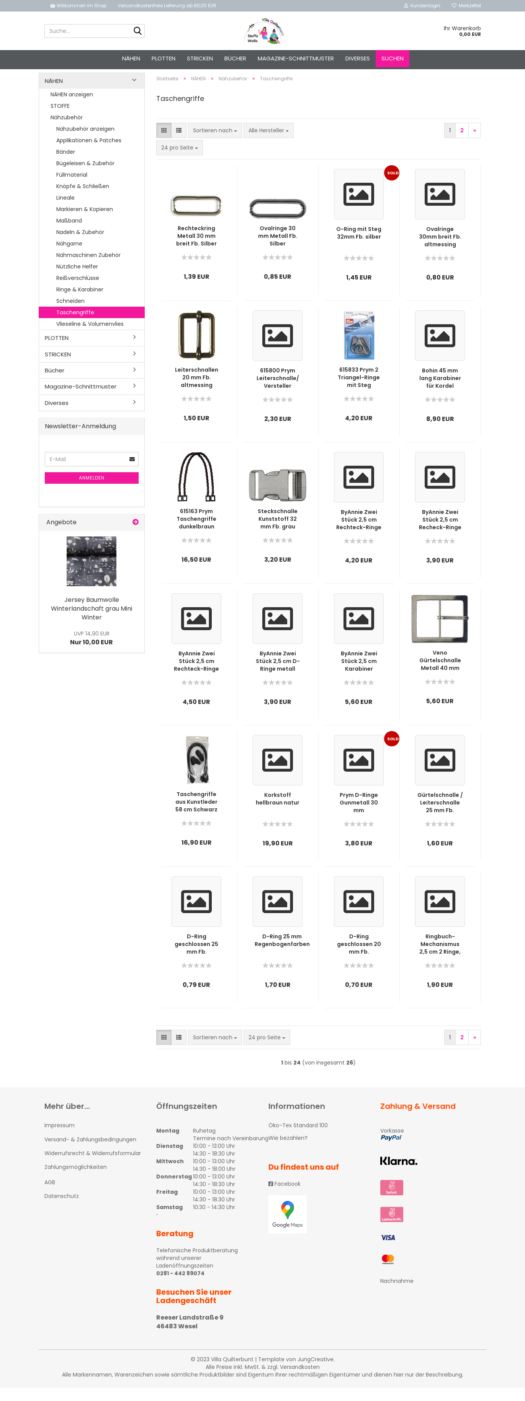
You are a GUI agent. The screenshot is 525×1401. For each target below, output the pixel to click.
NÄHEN (131, 58)
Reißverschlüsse (77, 291)
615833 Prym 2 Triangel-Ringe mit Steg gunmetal (359, 391)
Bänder (65, 165)
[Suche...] (137, 31)
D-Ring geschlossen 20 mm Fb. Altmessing (359, 957)
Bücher (235, 58)
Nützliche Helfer (77, 280)
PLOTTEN (163, 58)
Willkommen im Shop (78, 5)
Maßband (69, 234)
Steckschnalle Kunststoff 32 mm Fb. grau (278, 532)
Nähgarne (69, 257)
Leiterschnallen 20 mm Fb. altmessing (196, 391)
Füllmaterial (71, 188)
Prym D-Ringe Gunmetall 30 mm (359, 816)
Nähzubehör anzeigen (85, 142)
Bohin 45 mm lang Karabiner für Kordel (440, 391)
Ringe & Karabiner (79, 303)
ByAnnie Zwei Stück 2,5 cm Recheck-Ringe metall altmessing (440, 533)
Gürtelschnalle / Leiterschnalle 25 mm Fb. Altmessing (440, 816)
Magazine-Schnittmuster (296, 58)
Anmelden (92, 491)
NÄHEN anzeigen (72, 108)
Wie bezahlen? (287, 1151)
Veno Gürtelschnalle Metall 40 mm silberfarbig (440, 674)
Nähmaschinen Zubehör (88, 268)
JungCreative (316, 1373)
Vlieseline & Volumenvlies (90, 337)
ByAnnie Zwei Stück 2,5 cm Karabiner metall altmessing (359, 674)
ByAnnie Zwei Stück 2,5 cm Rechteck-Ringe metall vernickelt (358, 533)
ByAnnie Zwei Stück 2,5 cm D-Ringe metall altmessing (278, 674)
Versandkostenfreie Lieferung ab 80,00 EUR (167, 5)
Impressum (59, 1139)
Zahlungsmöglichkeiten (75, 1180)
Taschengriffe (75, 326)
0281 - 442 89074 (180, 1287)
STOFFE (60, 119)
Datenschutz (61, 1210)
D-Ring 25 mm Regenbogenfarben (282, 954)
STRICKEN (200, 58)
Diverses (357, 58)
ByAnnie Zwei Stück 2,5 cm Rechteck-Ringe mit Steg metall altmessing (196, 674)
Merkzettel (466, 5)
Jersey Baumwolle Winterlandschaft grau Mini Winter (91, 622)
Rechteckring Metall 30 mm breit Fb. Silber (196, 249)
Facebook (284, 1197)
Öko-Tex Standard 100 (298, 1139)
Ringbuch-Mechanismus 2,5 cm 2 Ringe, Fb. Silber (440, 957)
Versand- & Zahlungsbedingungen (90, 1153)
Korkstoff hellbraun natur (277, 812)
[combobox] (215, 144)
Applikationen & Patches (88, 154)
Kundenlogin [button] (422, 5)
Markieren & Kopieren (84, 222)
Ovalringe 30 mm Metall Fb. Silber (278, 249)
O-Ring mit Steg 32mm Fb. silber (358, 246)
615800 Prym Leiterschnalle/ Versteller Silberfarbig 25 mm (278, 391)
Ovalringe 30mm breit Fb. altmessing (440, 250)
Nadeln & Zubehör (80, 245)
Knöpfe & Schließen (82, 199)
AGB (49, 1196)
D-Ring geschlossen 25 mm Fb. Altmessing (196, 957)
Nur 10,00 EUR (91, 652)
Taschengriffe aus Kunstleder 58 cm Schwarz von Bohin (196, 815)
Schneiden (70, 314)
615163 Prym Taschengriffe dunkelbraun (196, 532)
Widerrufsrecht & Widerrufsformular (92, 1166)
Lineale (65, 211)
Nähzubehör (67, 131)
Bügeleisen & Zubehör (85, 176)
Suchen (392, 58)
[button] (164, 144)
